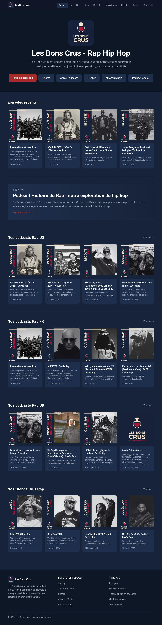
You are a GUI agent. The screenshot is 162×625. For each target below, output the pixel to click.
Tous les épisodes (22, 77)
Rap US (74, 5)
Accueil (62, 5)
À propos (148, 5)
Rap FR (85, 5)
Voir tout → (148, 237)
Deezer (92, 77)
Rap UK (96, 5)
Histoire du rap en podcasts (122, 594)
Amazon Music (114, 77)
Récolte (125, 5)
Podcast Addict (140, 77)
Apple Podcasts (69, 77)
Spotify (46, 77)
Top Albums (111, 5)
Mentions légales (117, 599)
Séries (136, 5)
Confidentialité (116, 604)
